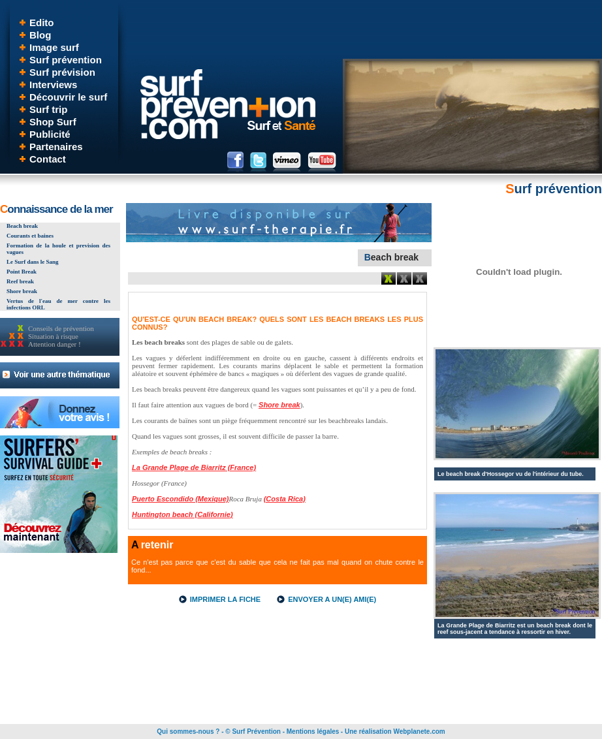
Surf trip (48, 109)
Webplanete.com (419, 731)
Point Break (22, 271)
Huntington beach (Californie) (182, 514)
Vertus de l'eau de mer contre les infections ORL (58, 304)
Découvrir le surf (68, 96)
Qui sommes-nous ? (188, 731)
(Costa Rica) (285, 499)
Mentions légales (313, 731)
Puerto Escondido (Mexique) (180, 499)
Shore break (22, 291)
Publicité (50, 134)
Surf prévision (62, 72)
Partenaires (56, 146)
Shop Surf (52, 121)
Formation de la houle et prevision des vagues (58, 248)
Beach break (22, 226)
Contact (47, 159)
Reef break (20, 281)
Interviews (53, 84)
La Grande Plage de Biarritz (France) (194, 467)
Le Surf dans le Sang (33, 262)
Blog (40, 34)
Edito (41, 22)
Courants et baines (30, 235)
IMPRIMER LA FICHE (225, 599)
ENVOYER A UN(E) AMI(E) (332, 599)
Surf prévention (65, 59)
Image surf (54, 47)
